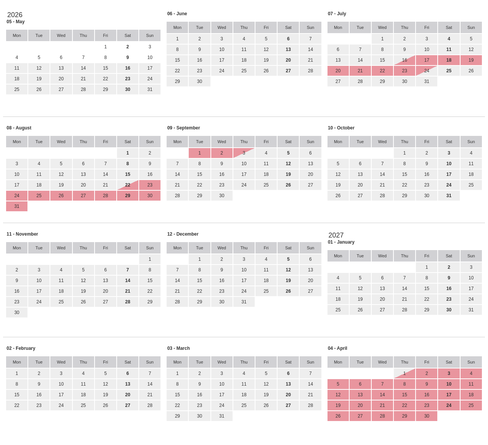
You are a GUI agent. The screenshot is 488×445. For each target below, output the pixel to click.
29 (105, 89)
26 (39, 89)
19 (39, 78)
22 (105, 78)
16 (199, 60)
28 (83, 89)
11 (16, 68)
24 (149, 78)
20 (61, 78)
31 (149, 89)
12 (39, 68)
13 (61, 68)
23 (199, 70)
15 (105, 68)
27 (61, 89)
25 (16, 89)
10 (221, 49)
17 (149, 68)
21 (83, 78)
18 (16, 78)
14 (83, 68)
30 (199, 81)
